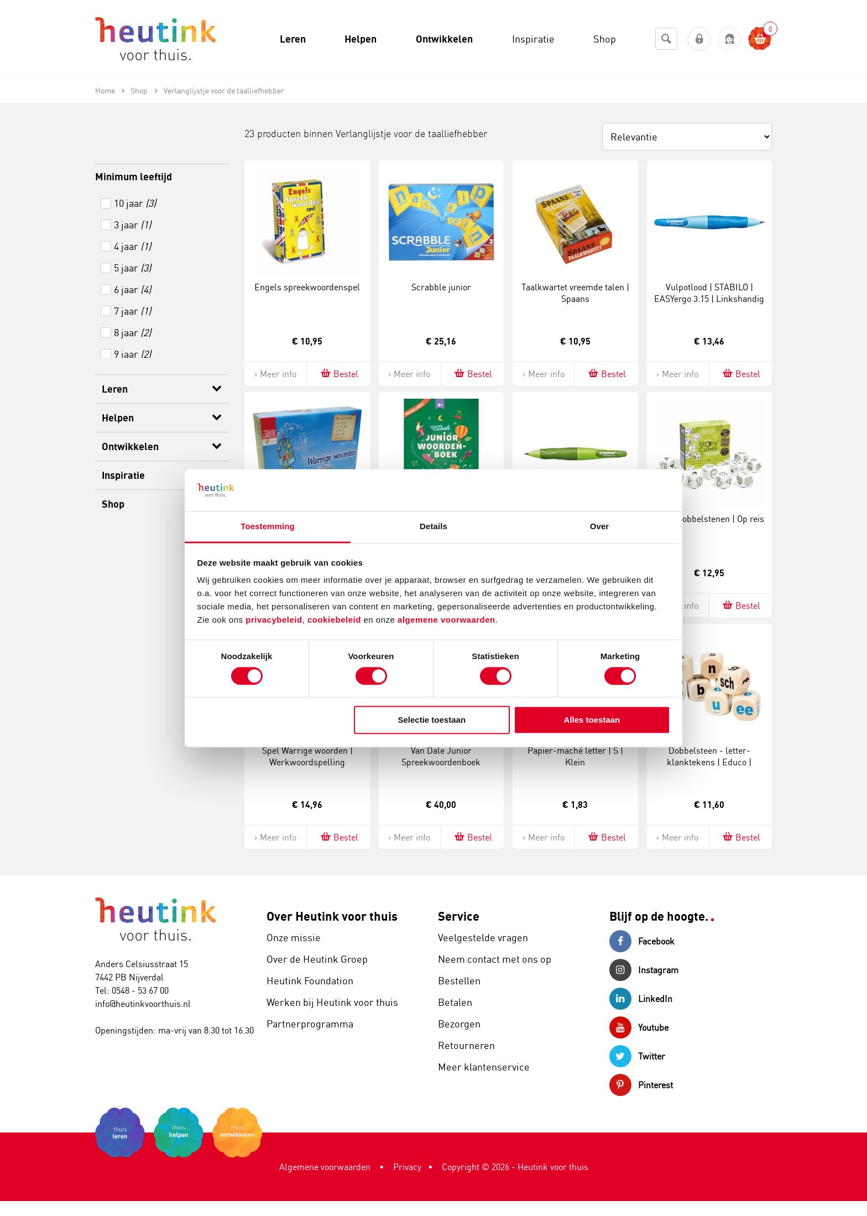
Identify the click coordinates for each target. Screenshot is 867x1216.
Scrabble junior (441, 287)
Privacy (407, 1166)
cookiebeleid (335, 620)
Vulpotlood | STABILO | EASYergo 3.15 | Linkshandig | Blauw (709, 298)
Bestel (338, 373)
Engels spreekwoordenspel (307, 287)
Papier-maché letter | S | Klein (575, 756)
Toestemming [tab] (268, 526)
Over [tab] (599, 526)
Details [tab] (433, 526)
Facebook (642, 941)
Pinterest (641, 1085)
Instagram (643, 970)
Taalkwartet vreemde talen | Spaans (575, 292)
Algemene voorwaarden (324, 1166)
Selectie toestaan (432, 720)
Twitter (637, 1056)
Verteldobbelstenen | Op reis (709, 518)
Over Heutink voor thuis (332, 916)
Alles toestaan (592, 720)
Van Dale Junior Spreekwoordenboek (440, 756)
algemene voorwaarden (446, 620)
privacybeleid (274, 620)
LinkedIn (640, 999)
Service (458, 916)
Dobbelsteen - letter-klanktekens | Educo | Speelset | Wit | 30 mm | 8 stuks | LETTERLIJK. (709, 767)
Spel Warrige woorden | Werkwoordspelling (307, 756)
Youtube (638, 1027)
